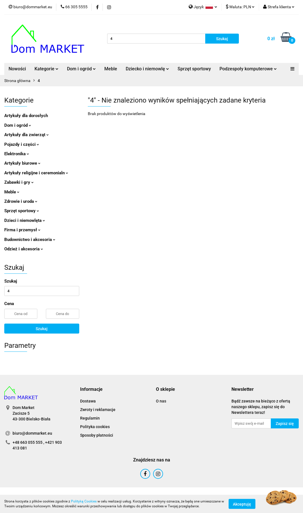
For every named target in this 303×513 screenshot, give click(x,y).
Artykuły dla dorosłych (26, 115)
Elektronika (16, 153)
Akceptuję (242, 504)
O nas (161, 401)
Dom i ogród (81, 68)
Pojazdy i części (21, 144)
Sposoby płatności (96, 435)
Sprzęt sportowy (194, 68)
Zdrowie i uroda (20, 201)
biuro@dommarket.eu (32, 433)
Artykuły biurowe (22, 163)
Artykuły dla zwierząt (26, 134)
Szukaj (42, 328)
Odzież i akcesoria (23, 249)
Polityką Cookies (84, 501)
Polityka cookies (95, 426)
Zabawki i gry (19, 182)
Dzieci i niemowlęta (24, 220)
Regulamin (90, 418)
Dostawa (88, 401)
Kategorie (46, 68)
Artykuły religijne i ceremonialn (36, 172)
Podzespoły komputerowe (248, 68)
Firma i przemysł (22, 229)
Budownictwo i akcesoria (29, 239)
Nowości (17, 68)
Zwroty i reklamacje (97, 409)
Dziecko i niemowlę (147, 68)
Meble (110, 68)
